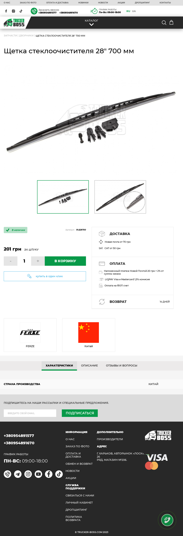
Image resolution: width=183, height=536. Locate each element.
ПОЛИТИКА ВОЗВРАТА (74, 518)
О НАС (7, 3)
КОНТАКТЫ (165, 3)
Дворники (26, 35)
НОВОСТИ (103, 3)
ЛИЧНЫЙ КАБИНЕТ (79, 502)
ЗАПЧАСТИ (10, 35)
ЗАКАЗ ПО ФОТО (28, 3)
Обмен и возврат (79, 463)
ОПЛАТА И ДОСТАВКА (57, 3)
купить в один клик (49, 276)
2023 (105, 532)
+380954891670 (68, 12)
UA (134, 11)
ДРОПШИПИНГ (142, 3)
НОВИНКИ (83, 3)
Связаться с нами (80, 495)
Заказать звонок (48, 9)
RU (128, 11)
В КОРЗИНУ (65, 261)
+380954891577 (47, 12)
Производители (110, 439)
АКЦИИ (121, 3)
